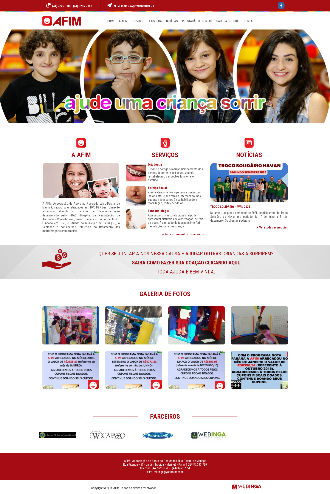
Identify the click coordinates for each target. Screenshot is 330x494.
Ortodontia (155, 164)
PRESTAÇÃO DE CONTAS (197, 21)
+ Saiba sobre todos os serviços (183, 234)
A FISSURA (155, 21)
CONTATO (249, 21)
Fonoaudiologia (158, 211)
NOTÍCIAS (172, 21)
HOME (111, 21)
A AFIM (123, 21)
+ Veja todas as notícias (272, 227)
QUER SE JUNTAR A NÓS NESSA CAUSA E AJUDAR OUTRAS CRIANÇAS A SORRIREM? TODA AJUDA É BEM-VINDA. (186, 263)
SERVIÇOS (138, 21)
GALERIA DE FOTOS (228, 21)
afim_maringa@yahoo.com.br (133, 6)
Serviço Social (157, 188)
